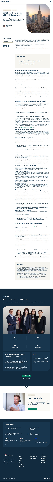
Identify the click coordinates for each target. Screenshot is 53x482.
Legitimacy (43, 462)
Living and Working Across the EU (7, 47)
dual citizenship (26, 86)
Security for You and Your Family (7, 50)
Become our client (26, 375)
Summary (5, 59)
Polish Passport (33, 459)
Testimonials (21, 466)
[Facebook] (6, 64)
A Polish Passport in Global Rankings (7, 41)
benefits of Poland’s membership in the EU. (27, 127)
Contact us (21, 464)
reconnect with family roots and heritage (28, 226)
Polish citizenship (18, 39)
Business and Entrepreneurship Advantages (6, 53)
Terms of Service (44, 457)
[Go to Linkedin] (47, 478)
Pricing (20, 462)
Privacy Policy (43, 459)
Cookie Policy (43, 460)
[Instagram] (49, 478)
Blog (20, 460)
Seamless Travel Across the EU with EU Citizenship (8, 44)
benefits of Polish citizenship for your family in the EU (32, 98)
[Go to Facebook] (45, 478)
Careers (20, 459)
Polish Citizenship (7, 10)
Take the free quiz (33, 409)
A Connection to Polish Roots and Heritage (7, 57)
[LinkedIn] (8, 64)
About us (21, 457)
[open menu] (50, 2)
